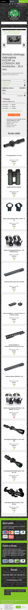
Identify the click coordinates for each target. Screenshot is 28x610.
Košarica (22, 1)
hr (24, 4)
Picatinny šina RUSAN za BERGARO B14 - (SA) (14, 376)
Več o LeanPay (5, 111)
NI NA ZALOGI (14, 396)
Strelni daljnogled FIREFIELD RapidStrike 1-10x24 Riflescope (14, 503)
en (20, 4)
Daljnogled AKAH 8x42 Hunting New (14, 187)
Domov (5, 31)
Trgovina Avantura (9, 590)
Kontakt (7, 593)
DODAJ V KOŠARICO (14, 114)
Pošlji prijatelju (5, 85)
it (22, 4)
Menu (12, 1)
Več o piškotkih (24, 607)
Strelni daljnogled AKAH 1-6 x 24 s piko (14, 155)
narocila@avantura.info (7, 603)
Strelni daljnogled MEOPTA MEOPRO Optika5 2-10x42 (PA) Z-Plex (14, 471)
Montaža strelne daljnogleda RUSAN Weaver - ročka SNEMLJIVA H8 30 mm (14, 250)
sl (18, 4)
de (26, 4)
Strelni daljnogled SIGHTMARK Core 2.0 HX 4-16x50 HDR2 (14, 440)
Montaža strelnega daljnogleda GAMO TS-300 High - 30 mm (14, 219)
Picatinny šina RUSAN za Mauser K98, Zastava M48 (14, 281)
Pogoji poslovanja (20, 590)
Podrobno (3, 1)
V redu (18, 607)
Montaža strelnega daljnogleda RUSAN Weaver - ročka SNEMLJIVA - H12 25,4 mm (14, 408)
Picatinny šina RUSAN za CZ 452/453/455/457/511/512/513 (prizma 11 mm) (14, 345)
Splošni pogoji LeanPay (16, 111)
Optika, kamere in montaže (14, 31)
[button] (24, 45)
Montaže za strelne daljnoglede (12, 33)
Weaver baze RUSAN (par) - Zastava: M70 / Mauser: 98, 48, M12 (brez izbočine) (14, 314)
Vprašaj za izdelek (6, 82)
